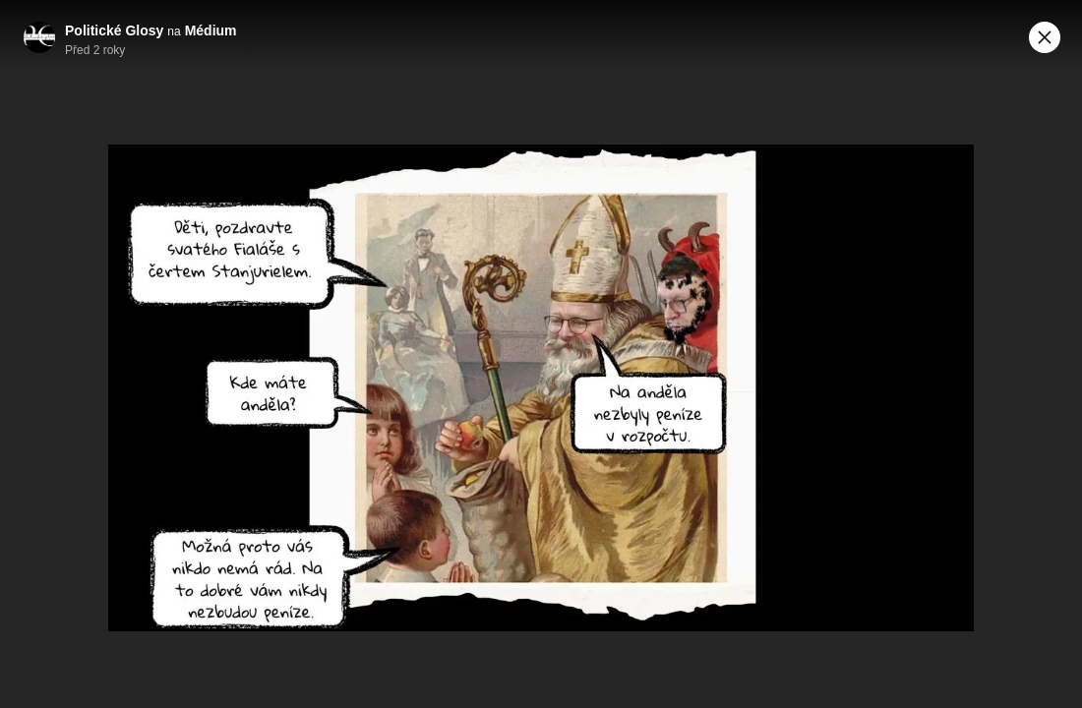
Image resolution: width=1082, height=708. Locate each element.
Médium (211, 30)
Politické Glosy (114, 30)
